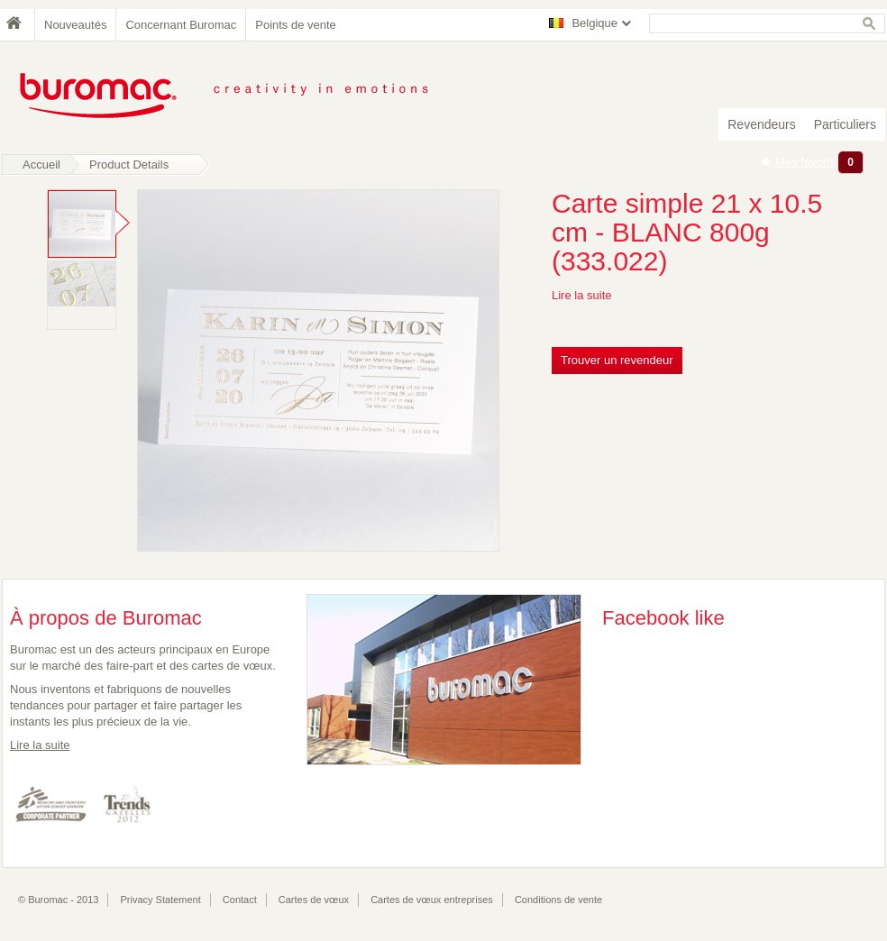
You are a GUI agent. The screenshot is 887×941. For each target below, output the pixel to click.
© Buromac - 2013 (58, 899)
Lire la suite (581, 295)
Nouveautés (75, 25)
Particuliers (845, 124)
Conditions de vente (558, 899)
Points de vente (295, 25)
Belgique (594, 23)
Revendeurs (761, 124)
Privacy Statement (161, 899)
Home (18, 25)
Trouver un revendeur (617, 360)
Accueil (41, 164)
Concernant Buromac (180, 25)
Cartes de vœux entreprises (431, 899)
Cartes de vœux (314, 899)
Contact (240, 899)
